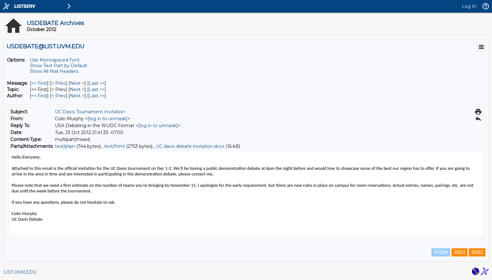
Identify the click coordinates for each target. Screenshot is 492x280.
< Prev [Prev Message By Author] (58, 96)
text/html (114, 146)
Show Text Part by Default (58, 65)
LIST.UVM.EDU (19, 272)
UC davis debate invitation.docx (190, 146)
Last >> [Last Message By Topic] (96, 89)
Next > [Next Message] (77, 83)
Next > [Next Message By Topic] (77, 89)
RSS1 (459, 252)
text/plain (65, 146)
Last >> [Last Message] (96, 83)
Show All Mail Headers (54, 71)
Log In (469, 6)
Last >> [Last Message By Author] (96, 96)
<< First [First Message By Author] (39, 96)
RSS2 (477, 252)
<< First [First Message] (39, 83)
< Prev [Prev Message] (58, 83)
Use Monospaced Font (55, 60)
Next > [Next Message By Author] (77, 96)
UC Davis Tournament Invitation (90, 112)
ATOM (441, 252)
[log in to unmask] (107, 118)
